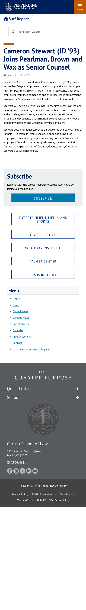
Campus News (21, 317)
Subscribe (43, 198)
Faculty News (21, 324)
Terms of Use (25, 500)
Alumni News (20, 311)
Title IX (41, 500)
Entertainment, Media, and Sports (43, 219)
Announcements (22, 336)
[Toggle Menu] (80, 7)
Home (16, 299)
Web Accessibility (59, 500)
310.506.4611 (16, 462)
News (16, 305)
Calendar (18, 330)
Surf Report (16, 18)
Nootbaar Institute (43, 248)
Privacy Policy (20, 494)
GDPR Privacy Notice (43, 494)
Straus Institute (43, 275)
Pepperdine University (53, 486)
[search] (31, 32)
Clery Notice (67, 494)
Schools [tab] (14, 397)
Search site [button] (23, 5)
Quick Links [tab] (18, 388)
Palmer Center (43, 261)
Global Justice (43, 235)
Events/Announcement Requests (32, 349)
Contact (17, 342)
